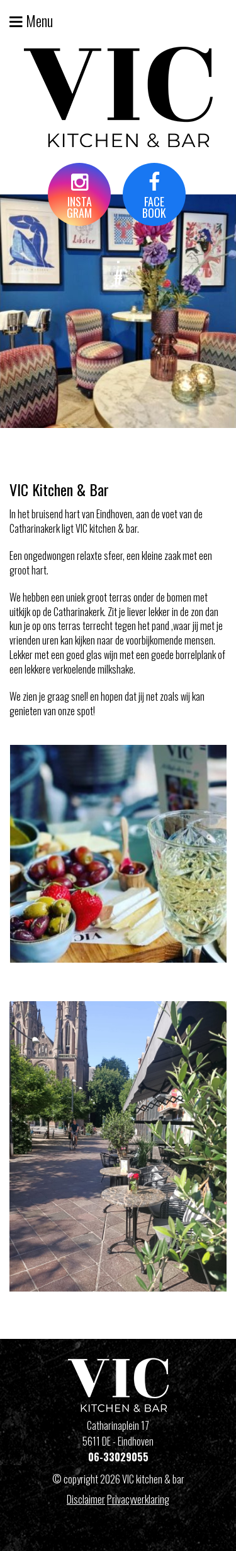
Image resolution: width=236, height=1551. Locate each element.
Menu (31, 20)
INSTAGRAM (79, 196)
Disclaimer (86, 1499)
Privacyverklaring (138, 1499)
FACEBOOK (154, 196)
